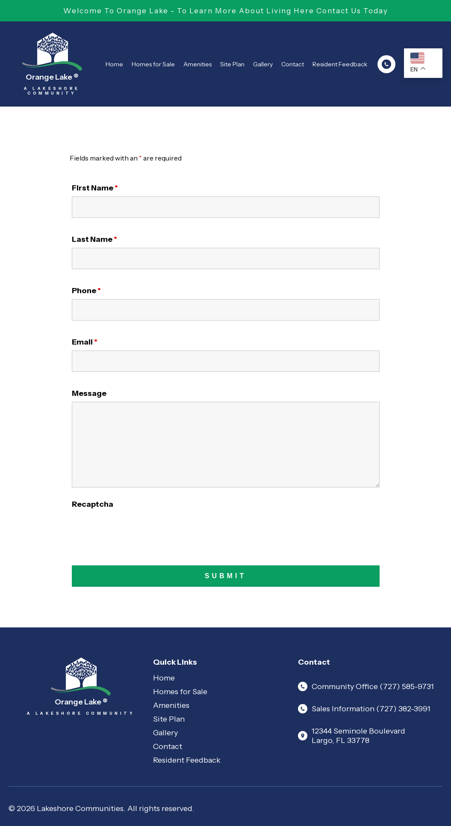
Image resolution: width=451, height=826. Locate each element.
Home (114, 64)
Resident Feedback (339, 64)
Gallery (263, 64)
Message (89, 393)
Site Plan (232, 64)
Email (84, 342)
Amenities (197, 64)
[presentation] (137, 529)
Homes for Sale (153, 64)
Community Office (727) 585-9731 (366, 686)
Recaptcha (92, 504)
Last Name (94, 239)
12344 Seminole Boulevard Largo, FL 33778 (351, 735)
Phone (86, 290)
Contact (292, 64)
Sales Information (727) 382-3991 (364, 708)
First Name (95, 188)
